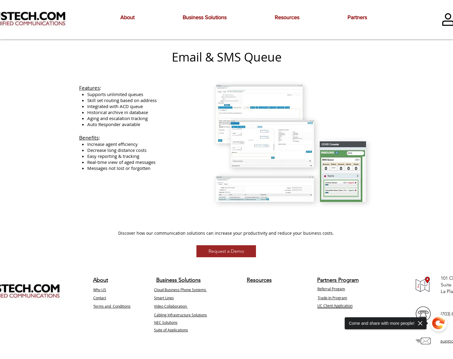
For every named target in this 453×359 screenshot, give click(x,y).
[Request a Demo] (226, 251)
